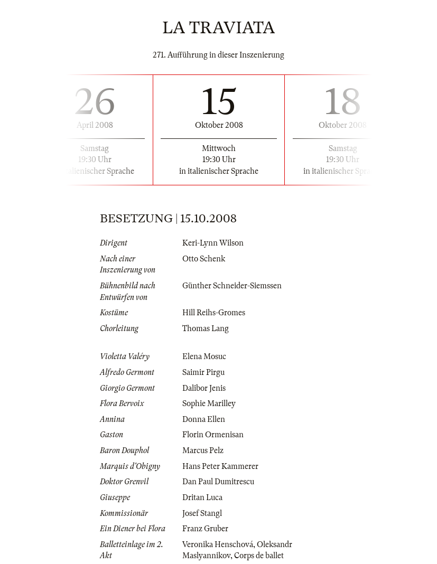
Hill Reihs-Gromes (213, 312)
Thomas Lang (205, 328)
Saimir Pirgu (203, 372)
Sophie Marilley (209, 403)
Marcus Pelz (203, 450)
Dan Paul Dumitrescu (218, 481)
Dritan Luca (202, 497)
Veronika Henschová (217, 544)
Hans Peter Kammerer (220, 466)
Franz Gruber (205, 528)
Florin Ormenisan (213, 434)
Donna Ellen (203, 419)
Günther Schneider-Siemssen (232, 285)
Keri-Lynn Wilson (213, 243)
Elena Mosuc (204, 356)
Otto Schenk (203, 259)
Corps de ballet (259, 555)
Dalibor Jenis (204, 388)
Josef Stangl (202, 513)
